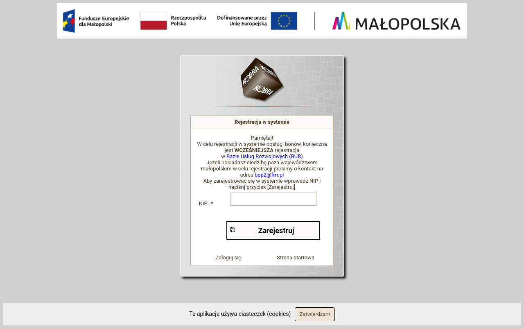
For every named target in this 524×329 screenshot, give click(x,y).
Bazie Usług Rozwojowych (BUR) (264, 156)
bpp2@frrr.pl (269, 175)
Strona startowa (295, 257)
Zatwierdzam (314, 314)
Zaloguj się (228, 257)
